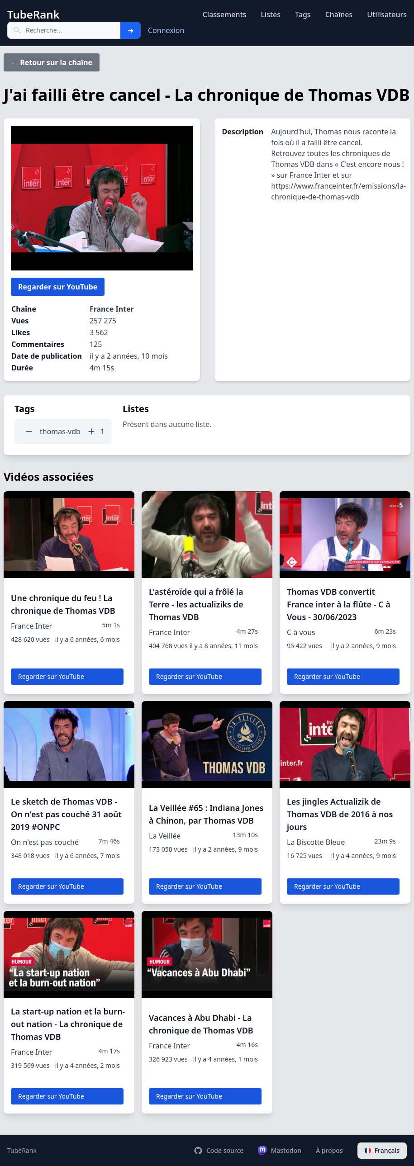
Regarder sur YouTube (57, 287)
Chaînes (339, 14)
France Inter (112, 309)
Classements (225, 14)
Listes (271, 14)
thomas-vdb (60, 431)
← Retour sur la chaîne (51, 62)
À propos (329, 1150)
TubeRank (22, 1150)
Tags (303, 14)
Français (382, 1150)
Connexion (166, 30)
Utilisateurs (387, 14)
